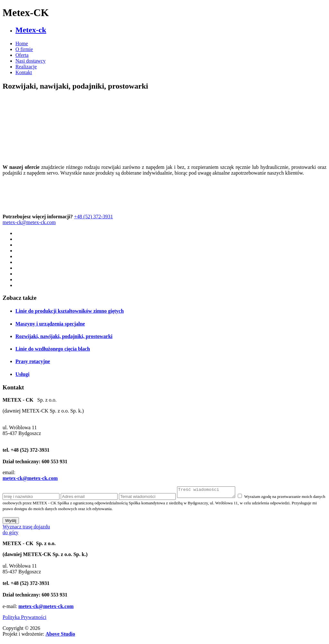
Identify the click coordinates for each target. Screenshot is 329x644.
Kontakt (23, 72)
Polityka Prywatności (24, 619)
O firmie (24, 49)
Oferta (22, 55)
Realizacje (26, 66)
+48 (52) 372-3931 (93, 216)
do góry (10, 534)
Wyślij (10, 522)
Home (21, 43)
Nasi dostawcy (30, 61)
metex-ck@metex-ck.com (29, 222)
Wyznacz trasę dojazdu (26, 528)
